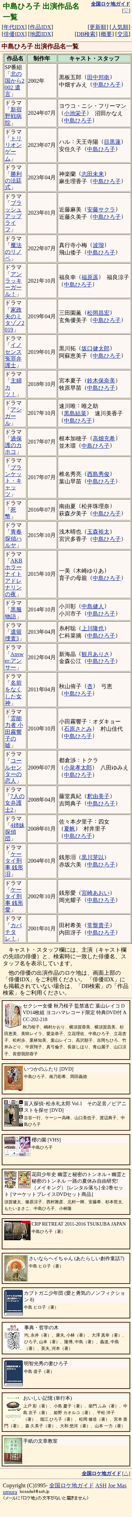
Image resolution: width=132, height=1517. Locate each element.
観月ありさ (95, 654)
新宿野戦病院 (13, 116)
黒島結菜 (75, 413)
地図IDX (40, 34)
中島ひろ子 (107, 85)
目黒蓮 (112, 142)
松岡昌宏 (98, 313)
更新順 (98, 27)
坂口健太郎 (95, 348)
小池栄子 (75, 113)
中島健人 (92, 606)
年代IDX (14, 27)
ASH (101, 1485)
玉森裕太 (98, 532)
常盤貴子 (98, 925)
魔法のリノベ (13, 251)
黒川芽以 (92, 857)
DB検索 (86, 34)
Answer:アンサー (14, 660)
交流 (122, 34)
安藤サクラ (101, 210)
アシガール (13, 416)
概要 (106, 34)
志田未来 (92, 174)
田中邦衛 (98, 77)
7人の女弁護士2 (15, 802)
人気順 (120, 27)
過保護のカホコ (13, 445)
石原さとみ (78, 729)
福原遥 (89, 277)
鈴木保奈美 (101, 381)
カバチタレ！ (13, 932)
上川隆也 (92, 628)
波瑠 (98, 245)
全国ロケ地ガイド (71, 1485)
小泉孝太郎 (78, 768)
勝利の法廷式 (13, 180)
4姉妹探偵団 (15, 831)
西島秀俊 (98, 474)
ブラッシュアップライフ (13, 216)
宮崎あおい (95, 893)
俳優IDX (14, 34)
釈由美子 (98, 796)
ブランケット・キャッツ (13, 480)
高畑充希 (104, 438)
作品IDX (40, 27)
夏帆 (69, 829)
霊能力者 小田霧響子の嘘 (14, 731)
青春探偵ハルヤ (13, 538)
